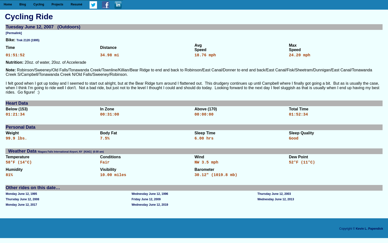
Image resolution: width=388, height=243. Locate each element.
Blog (22, 4)
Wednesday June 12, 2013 (275, 204)
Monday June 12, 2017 (21, 209)
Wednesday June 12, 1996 (150, 199)
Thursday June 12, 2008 (22, 204)
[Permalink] (14, 33)
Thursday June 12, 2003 (274, 199)
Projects (57, 4)
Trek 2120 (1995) (28, 40)
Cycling (38, 4)
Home (8, 4)
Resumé (76, 4)
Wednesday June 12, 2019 (150, 209)
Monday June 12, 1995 (21, 199)
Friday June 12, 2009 (146, 204)
